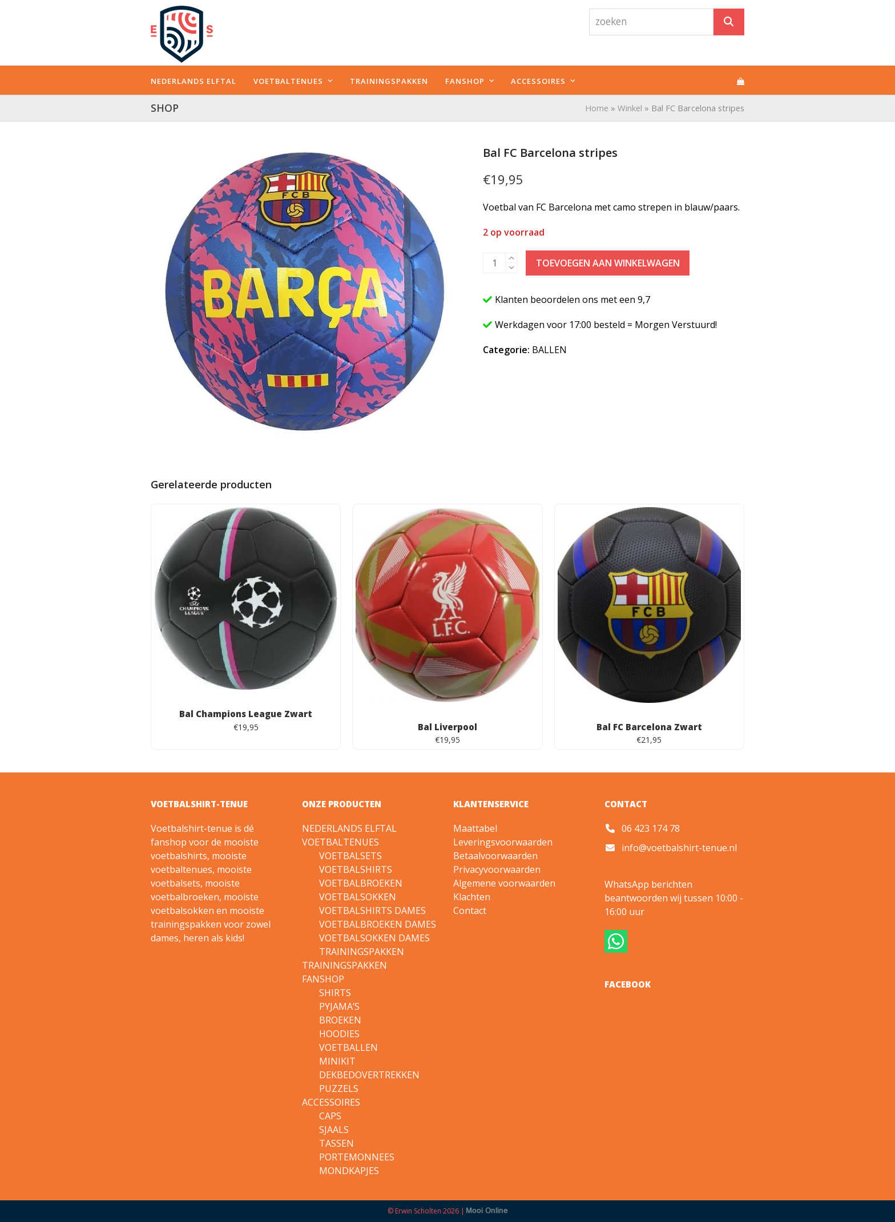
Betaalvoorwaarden (495, 855)
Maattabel (475, 828)
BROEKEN (340, 1020)
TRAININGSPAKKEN (361, 951)
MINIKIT (337, 1061)
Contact (469, 910)
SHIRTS (335, 992)
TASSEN (336, 1143)
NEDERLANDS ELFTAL (349, 828)
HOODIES (339, 1033)
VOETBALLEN (348, 1047)
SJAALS (334, 1129)
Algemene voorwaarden (504, 883)
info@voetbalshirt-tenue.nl (679, 847)
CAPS (330, 1116)
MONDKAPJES (349, 1170)
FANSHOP (323, 979)
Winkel (630, 108)
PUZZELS (338, 1088)
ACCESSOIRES (331, 1102)
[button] (740, 80)
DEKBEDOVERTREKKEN (369, 1075)
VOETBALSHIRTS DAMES (372, 910)
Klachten (471, 897)
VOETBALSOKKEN (357, 897)
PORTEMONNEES (356, 1157)
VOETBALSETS (350, 855)
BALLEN (549, 349)
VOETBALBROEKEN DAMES (377, 924)
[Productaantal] (494, 263)
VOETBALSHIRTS (355, 869)
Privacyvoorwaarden (497, 869)
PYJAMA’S (339, 1006)
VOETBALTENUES (340, 842)
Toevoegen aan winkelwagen (608, 263)
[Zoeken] (728, 22)
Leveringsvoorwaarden (503, 842)
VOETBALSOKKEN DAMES (374, 938)
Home (596, 108)
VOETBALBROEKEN (360, 883)
